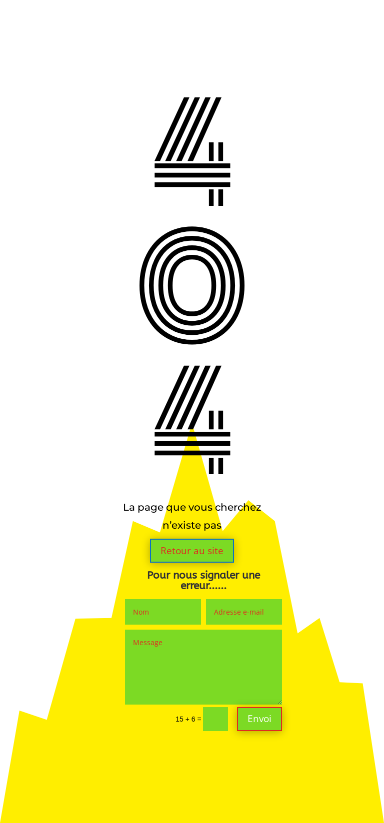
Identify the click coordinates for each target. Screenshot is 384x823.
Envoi (260, 718)
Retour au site (192, 550)
